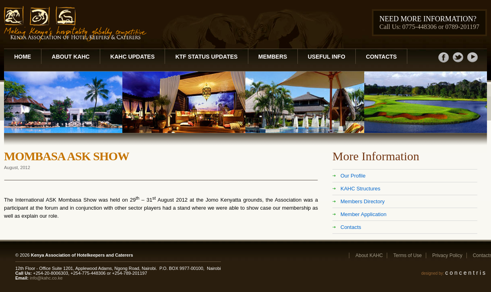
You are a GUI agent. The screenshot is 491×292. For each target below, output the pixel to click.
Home (22, 56)
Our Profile (352, 176)
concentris (466, 273)
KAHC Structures (360, 189)
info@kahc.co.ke (46, 278)
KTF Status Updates (206, 56)
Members (272, 56)
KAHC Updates (132, 56)
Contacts (381, 56)
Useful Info (326, 56)
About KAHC (71, 56)
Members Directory (362, 201)
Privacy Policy (447, 255)
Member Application (363, 214)
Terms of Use (407, 255)
